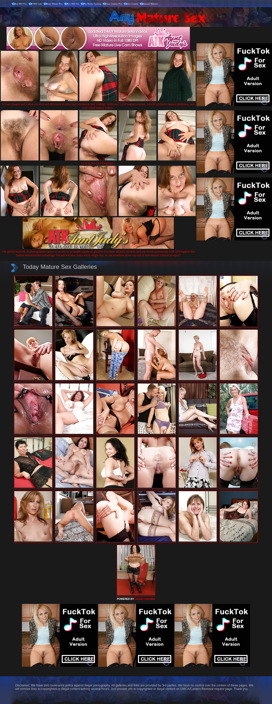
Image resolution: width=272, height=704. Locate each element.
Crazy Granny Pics (113, 4)
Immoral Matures (150, 4)
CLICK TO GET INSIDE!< (98, 163)
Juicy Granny (132, 4)
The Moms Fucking (92, 4)
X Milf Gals (36, 4)
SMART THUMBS (145, 599)
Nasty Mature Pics (54, 4)
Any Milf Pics (20, 4)
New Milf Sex (72, 4)
